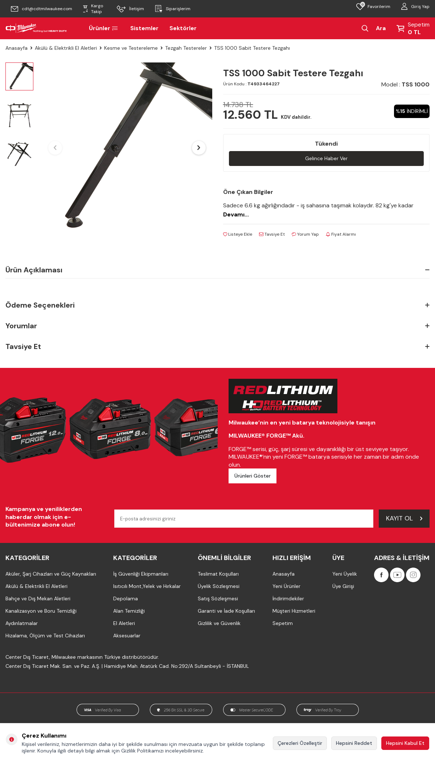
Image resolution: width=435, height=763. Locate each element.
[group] (127, 147)
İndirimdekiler (288, 598)
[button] (55, 148)
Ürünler (104, 28)
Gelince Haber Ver (326, 158)
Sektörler (183, 28)
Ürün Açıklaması (217, 270)
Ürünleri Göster (252, 475)
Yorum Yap (305, 234)
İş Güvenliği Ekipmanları (140, 574)
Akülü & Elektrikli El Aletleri (66, 48)
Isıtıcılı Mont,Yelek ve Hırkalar (147, 586)
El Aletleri (124, 623)
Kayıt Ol (404, 518)
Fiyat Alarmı (341, 234)
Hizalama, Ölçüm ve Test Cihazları (45, 635)
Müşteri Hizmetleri (293, 611)
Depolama (125, 598)
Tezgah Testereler (186, 48)
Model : (405, 84)
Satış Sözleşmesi (218, 598)
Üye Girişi (343, 586)
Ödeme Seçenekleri (217, 305)
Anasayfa (16, 48)
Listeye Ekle (237, 234)
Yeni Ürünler (286, 586)
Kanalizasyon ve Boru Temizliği (41, 611)
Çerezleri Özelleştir (300, 743)
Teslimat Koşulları (218, 574)
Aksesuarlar (126, 635)
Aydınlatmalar (21, 623)
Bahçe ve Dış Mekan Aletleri (37, 598)
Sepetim (282, 623)
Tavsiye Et (272, 234)
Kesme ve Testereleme (131, 48)
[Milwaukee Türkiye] (36, 28)
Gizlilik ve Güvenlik (219, 623)
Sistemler (144, 28)
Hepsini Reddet (354, 743)
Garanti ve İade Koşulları (226, 611)
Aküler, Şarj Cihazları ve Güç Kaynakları (50, 574)
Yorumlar (217, 326)
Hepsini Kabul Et (405, 743)
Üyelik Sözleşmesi (218, 586)
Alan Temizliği (129, 611)
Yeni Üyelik (344, 574)
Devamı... (236, 214)
